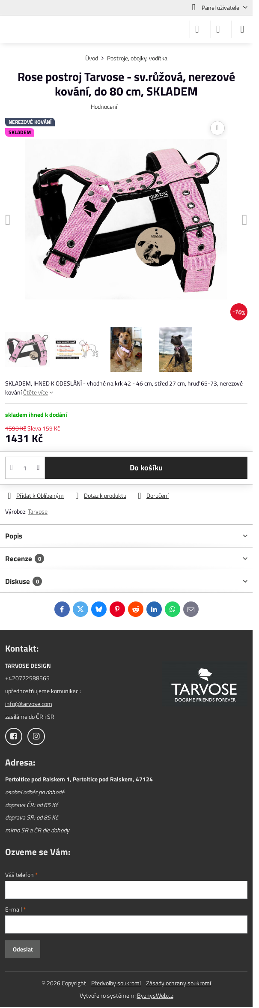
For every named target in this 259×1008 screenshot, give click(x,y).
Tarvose (38, 511)
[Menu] (242, 29)
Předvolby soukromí (116, 982)
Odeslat (23, 949)
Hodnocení (104, 106)
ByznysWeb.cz (155, 995)
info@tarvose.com (28, 703)
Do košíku (146, 467)
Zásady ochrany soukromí (178, 982)
